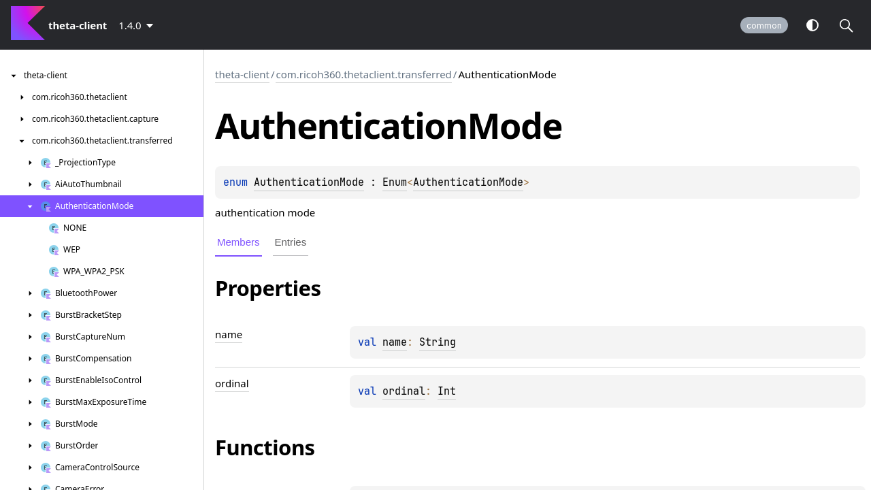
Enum (394, 182)
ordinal (403, 391)
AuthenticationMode (309, 182)
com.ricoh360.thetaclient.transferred (363, 74)
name (394, 342)
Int (447, 391)
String (437, 342)
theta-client (242, 74)
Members (238, 242)
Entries (291, 242)
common (764, 25)
